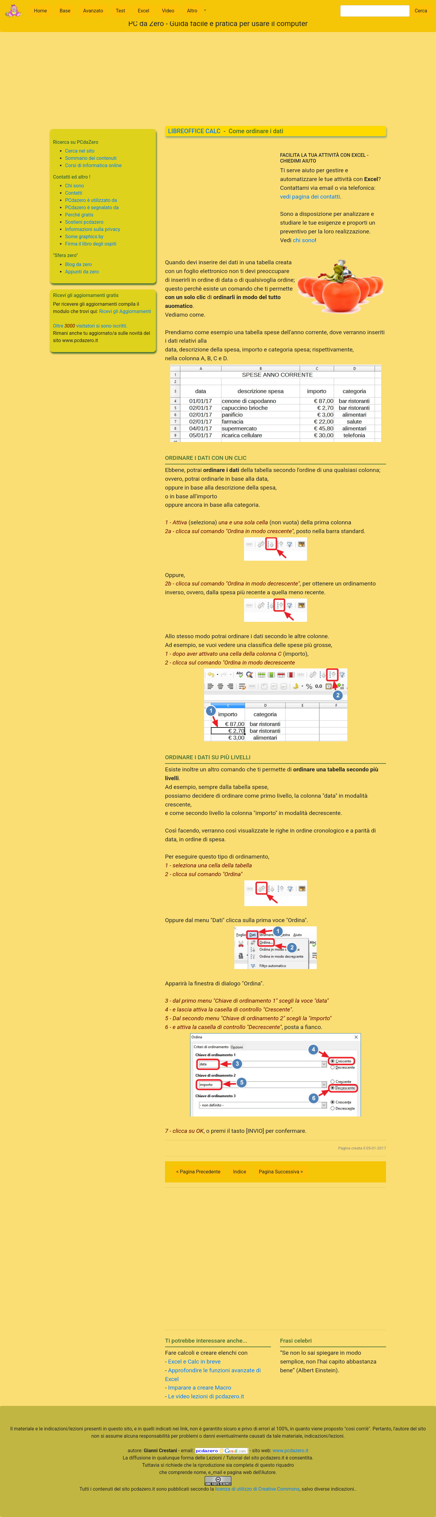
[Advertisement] (218, 74)
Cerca (421, 11)
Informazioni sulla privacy (92, 229)
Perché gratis (79, 215)
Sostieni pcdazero (84, 222)
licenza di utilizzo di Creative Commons (257, 1489)
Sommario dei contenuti (91, 158)
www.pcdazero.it (290, 1450)
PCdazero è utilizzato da (91, 200)
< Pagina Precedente (198, 1172)
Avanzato (93, 11)
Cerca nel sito (79, 151)
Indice (239, 1172)
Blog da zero (78, 264)
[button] (195, 11)
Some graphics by (84, 236)
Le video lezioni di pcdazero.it (206, 1396)
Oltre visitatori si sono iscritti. (90, 326)
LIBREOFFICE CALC (194, 131)
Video (168, 11)
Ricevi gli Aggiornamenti (125, 311)
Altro (192, 11)
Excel (143, 11)
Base (65, 11)
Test (120, 11)
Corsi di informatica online (93, 165)
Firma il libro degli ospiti (90, 244)
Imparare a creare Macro (199, 1387)
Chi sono (74, 186)
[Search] (375, 11)
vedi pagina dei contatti (310, 196)
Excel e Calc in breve (194, 1361)
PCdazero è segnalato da (92, 207)
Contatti (73, 193)
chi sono (304, 240)
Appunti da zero (82, 272)
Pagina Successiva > (281, 1172)
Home (40, 11)
